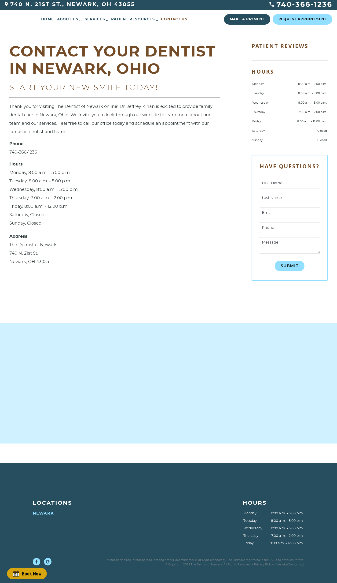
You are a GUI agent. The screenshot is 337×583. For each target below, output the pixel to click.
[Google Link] (47, 561)
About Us (67, 19)
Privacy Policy (264, 564)
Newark (43, 513)
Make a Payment (247, 19)
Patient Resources (133, 19)
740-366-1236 (300, 4)
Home (47, 19)
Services (95, 19)
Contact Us (174, 19)
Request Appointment (302, 19)
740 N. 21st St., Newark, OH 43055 (70, 4)
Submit (290, 266)
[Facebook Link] (36, 561)
